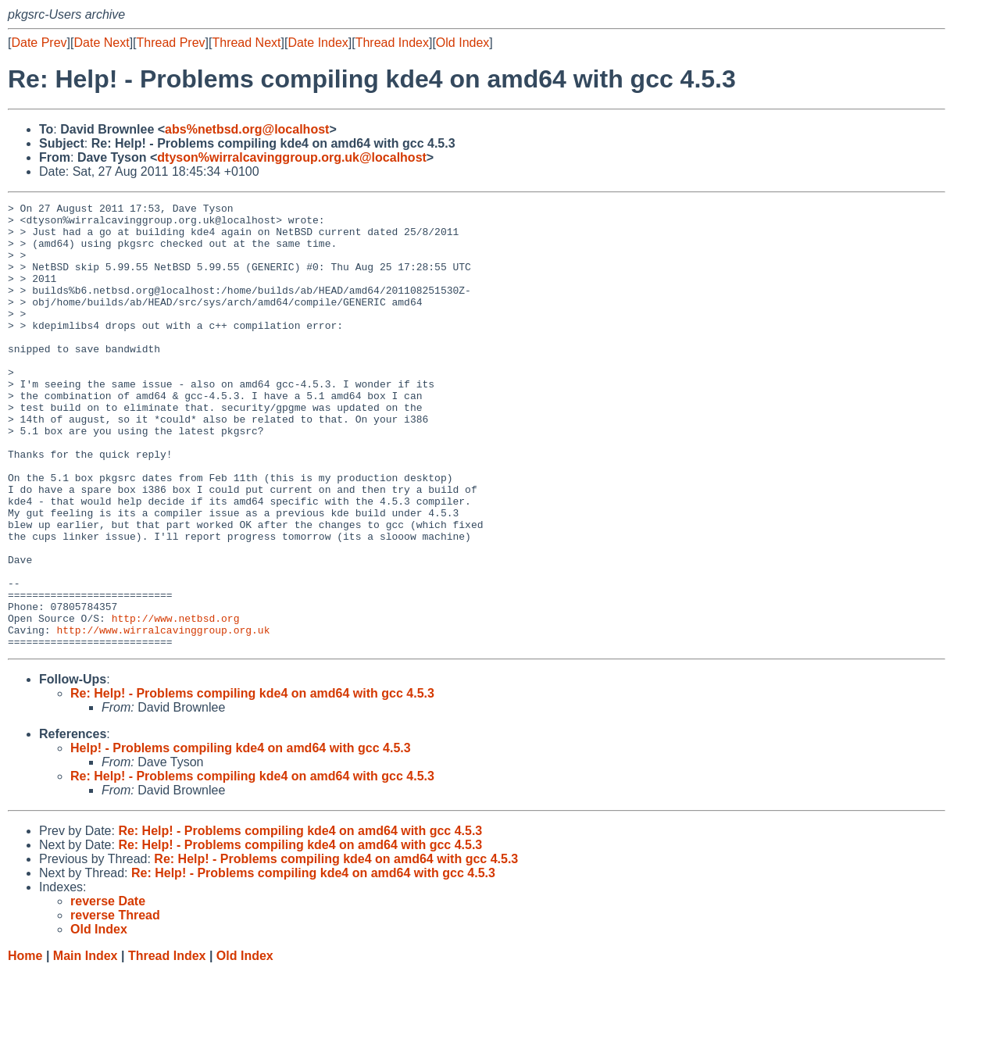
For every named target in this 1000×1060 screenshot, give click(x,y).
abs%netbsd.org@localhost (247, 129)
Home (25, 1044)
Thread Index (392, 42)
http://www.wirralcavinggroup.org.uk (163, 716)
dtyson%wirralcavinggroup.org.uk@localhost (292, 157)
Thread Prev (171, 42)
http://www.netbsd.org (176, 702)
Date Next (101, 42)
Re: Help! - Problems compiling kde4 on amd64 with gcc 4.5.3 (252, 782)
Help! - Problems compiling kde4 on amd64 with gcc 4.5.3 (240, 837)
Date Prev (38, 42)
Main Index (85, 1044)
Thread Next (246, 42)
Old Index (462, 42)
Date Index (318, 42)
